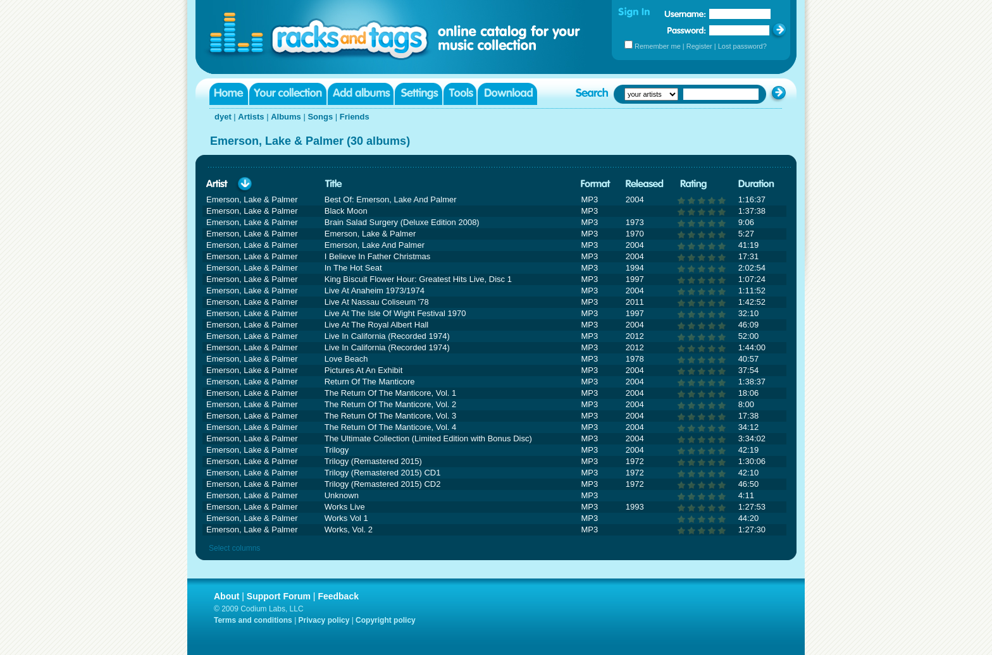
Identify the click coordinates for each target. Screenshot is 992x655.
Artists (251, 116)
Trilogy (337, 450)
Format (596, 184)
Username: (685, 14)
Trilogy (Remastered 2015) (373, 461)
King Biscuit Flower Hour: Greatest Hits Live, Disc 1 (418, 279)
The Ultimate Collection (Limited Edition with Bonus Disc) (428, 438)
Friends (354, 116)
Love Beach (346, 359)
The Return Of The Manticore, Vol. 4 (391, 427)
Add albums (361, 94)
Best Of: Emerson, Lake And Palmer (391, 199)
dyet (223, 116)
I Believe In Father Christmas (378, 256)
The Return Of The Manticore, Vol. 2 (391, 404)
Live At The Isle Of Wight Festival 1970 (395, 313)
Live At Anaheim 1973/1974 (375, 290)
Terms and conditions (253, 620)
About (226, 596)
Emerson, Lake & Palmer (370, 233)
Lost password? (742, 46)
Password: (686, 30)
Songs (320, 116)
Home (228, 94)
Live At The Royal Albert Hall (377, 324)
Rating (693, 184)
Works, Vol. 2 (349, 529)
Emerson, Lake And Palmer (375, 245)
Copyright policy (386, 620)
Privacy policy (324, 620)
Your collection (287, 94)
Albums (286, 116)
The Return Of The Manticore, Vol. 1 (391, 393)
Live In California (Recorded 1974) (387, 336)
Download (507, 94)
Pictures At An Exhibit (364, 370)
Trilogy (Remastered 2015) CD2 (383, 484)
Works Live (345, 506)
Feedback (338, 596)
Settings (418, 94)
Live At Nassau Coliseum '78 (377, 302)
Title (333, 184)
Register (699, 46)
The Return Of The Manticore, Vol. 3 (391, 415)
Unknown (342, 495)
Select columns (234, 548)
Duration (756, 184)
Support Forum (279, 596)
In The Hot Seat (353, 267)
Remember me (658, 46)
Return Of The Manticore (370, 381)
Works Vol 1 (346, 518)
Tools (459, 94)
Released (645, 184)
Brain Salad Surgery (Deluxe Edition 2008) (402, 222)
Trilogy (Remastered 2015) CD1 (383, 472)
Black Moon (346, 211)
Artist (217, 184)
